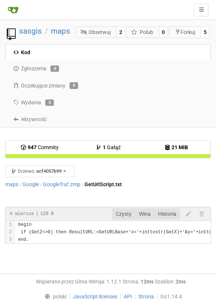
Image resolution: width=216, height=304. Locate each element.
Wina (145, 214)
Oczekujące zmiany (45, 85)
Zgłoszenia (36, 68)
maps (60, 31)
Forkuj (185, 32)
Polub (142, 32)
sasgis (30, 31)
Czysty (124, 214)
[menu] (53, 296)
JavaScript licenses (95, 297)
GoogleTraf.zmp (61, 184)
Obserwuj (95, 32)
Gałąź (108, 147)
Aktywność (30, 119)
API (128, 297)
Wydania (33, 102)
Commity (40, 147)
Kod (21, 52)
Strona (146, 297)
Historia (167, 214)
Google (30, 184)
